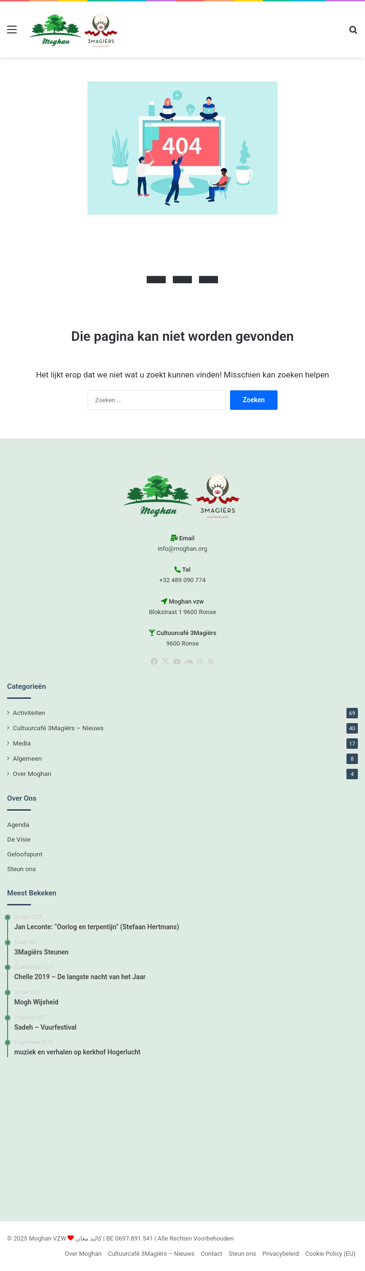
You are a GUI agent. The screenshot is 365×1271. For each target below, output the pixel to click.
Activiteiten (29, 712)
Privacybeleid (280, 1253)
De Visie (18, 839)
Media (22, 743)
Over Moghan (32, 773)
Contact (211, 1253)
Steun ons (21, 869)
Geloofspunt (24, 854)
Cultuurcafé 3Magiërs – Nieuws (58, 728)
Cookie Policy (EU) (330, 1253)
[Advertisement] (182, 1138)
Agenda (18, 824)
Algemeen (27, 758)
